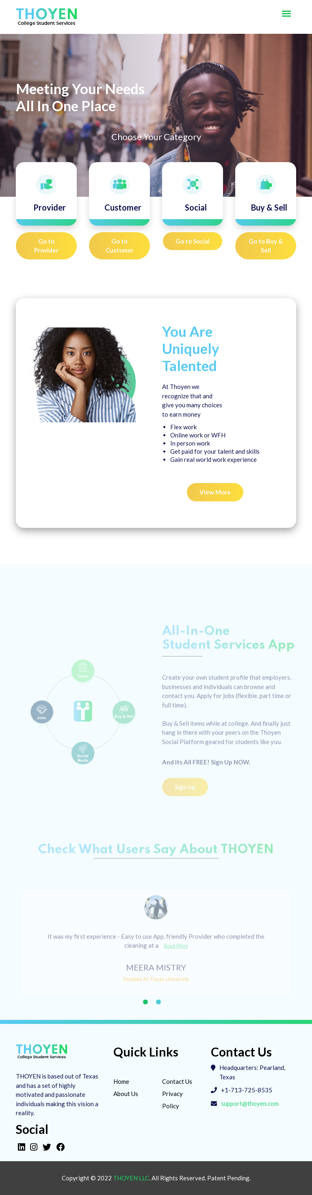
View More (215, 492)
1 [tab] (145, 1001)
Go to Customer (120, 245)
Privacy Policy (172, 1099)
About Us (125, 1093)
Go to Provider (46, 245)
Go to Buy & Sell (266, 245)
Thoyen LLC (131, 1178)
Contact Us (177, 1081)
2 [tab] (158, 1001)
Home (121, 1081)
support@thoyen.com (250, 1103)
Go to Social (193, 241)
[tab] (46, 194)
